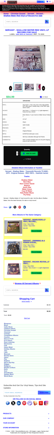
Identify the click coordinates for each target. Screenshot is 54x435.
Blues (6, 325)
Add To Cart (29, 153)
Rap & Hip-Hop (9, 362)
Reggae (6, 364)
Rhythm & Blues (9, 367)
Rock (6, 369)
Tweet (15, 207)
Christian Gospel (10, 330)
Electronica (8, 344)
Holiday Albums (9, 349)
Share (10, 207)
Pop (5, 359)
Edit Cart (27, 318)
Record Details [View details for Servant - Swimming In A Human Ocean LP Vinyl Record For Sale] (36, 252)
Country (7, 337)
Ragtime (7, 361)
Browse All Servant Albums (27, 283)
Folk (5, 345)
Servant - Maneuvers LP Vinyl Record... (34, 220)
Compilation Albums (11, 335)
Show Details (27, 301)
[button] (47, 21)
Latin (6, 352)
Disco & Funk (8, 339)
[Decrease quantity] (19, 154)
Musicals (7, 354)
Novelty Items (9, 355)
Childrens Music (9, 328)
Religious (7, 366)
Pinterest (20, 207)
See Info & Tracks (24, 34)
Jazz (5, 350)
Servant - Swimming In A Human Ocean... (34, 241)
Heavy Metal (8, 347)
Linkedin (24, 207)
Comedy (7, 333)
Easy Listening (9, 342)
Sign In (40, 1)
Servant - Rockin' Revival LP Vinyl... (36, 262)
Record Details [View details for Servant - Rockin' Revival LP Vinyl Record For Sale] (36, 273)
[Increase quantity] (19, 152)
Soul (5, 371)
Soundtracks (8, 372)
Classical (7, 332)
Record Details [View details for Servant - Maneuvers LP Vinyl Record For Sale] (36, 231)
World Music (8, 376)
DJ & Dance (8, 340)
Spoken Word (9, 374)
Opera (6, 357)
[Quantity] (17, 153)
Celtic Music (8, 327)
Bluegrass (7, 323)
